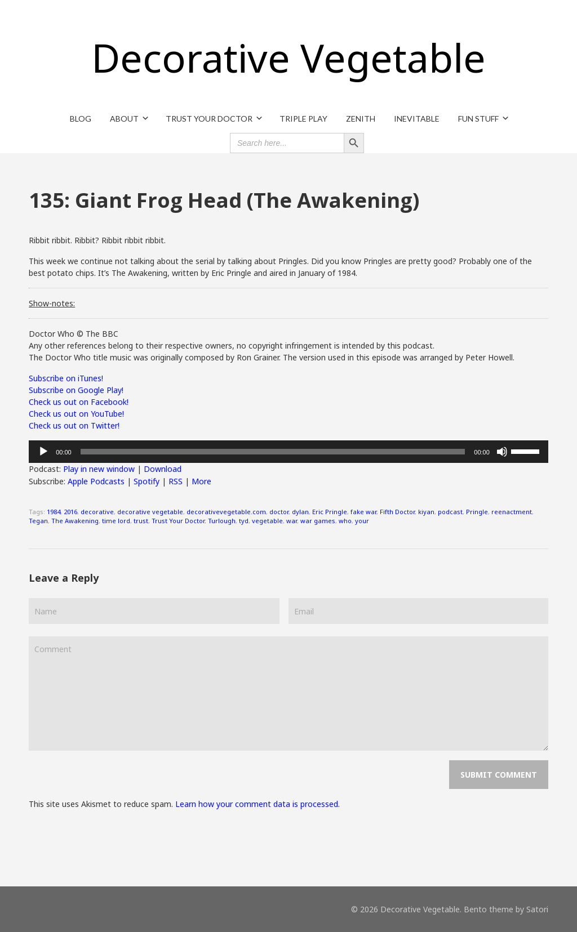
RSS (175, 481)
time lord (116, 520)
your (362, 520)
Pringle (477, 511)
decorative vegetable (150, 511)
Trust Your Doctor (178, 520)
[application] (288, 451)
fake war (363, 511)
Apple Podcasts (96, 481)
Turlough (222, 520)
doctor (278, 511)
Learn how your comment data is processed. (257, 804)
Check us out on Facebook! (78, 401)
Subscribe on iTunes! (66, 378)
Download (162, 468)
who (345, 520)
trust (141, 520)
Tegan (38, 520)
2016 (70, 511)
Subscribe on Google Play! (76, 390)
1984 (53, 511)
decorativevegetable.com (226, 511)
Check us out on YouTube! (76, 413)
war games (317, 520)
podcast (450, 511)
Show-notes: (52, 303)
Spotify (146, 481)
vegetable (267, 520)
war (291, 520)
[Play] (43, 451)
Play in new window (99, 468)
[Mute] (502, 451)
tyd (243, 520)
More (201, 481)
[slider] (273, 451)
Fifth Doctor (397, 511)
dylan (300, 511)
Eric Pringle (329, 511)
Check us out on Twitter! (74, 425)
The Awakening (75, 520)
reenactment (511, 511)
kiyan (426, 511)
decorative (97, 511)
